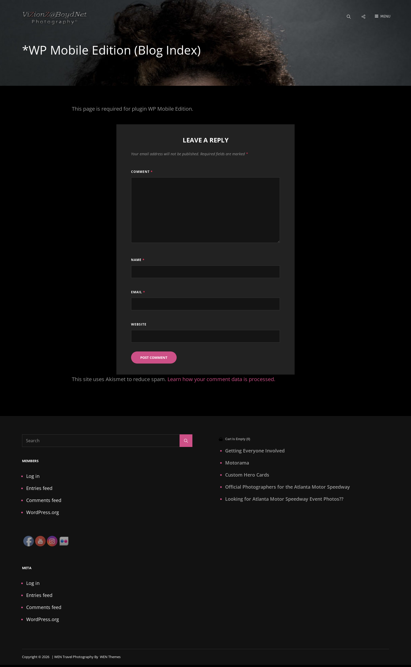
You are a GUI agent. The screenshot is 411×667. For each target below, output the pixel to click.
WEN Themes (110, 657)
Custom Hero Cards (247, 475)
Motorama (237, 463)
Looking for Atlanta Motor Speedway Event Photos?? (284, 499)
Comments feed (43, 500)
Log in (33, 476)
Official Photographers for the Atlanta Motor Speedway (287, 487)
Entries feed (39, 488)
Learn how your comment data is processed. (221, 379)
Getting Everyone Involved (255, 451)
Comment (142, 172)
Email (138, 292)
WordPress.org (42, 512)
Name (138, 260)
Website (139, 325)
